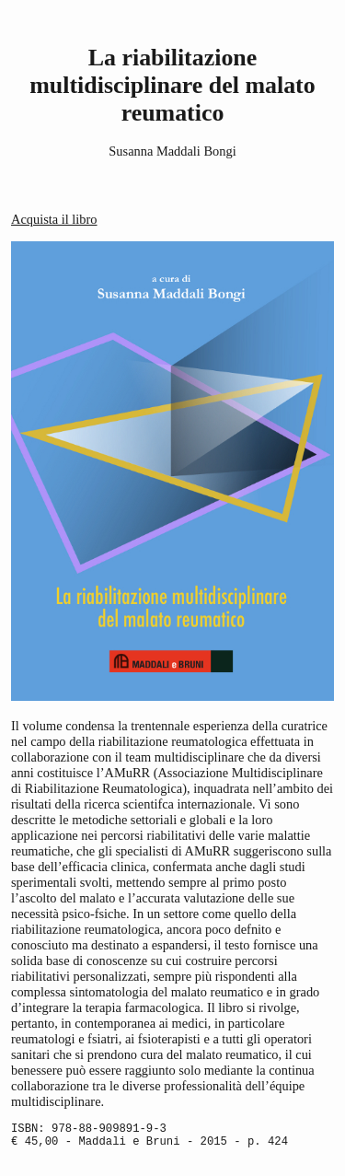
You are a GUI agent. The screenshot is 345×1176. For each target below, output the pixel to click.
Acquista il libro (54, 219)
